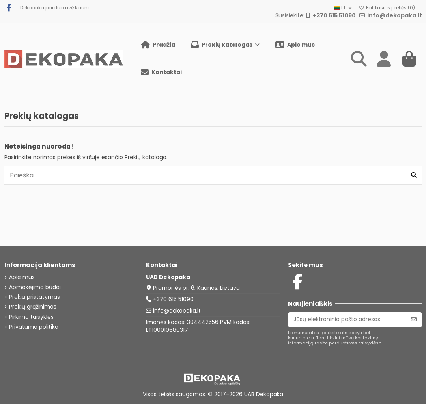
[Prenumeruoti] (413, 319)
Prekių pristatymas (34, 297)
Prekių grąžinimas (32, 307)
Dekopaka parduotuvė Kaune (55, 7)
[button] (225, 45)
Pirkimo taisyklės (31, 317)
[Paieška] (413, 175)
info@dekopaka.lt (177, 311)
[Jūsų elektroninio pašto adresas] (347, 319)
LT (343, 7)
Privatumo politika (33, 327)
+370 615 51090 (173, 299)
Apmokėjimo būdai (35, 287)
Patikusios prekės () (387, 7)
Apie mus (22, 277)
